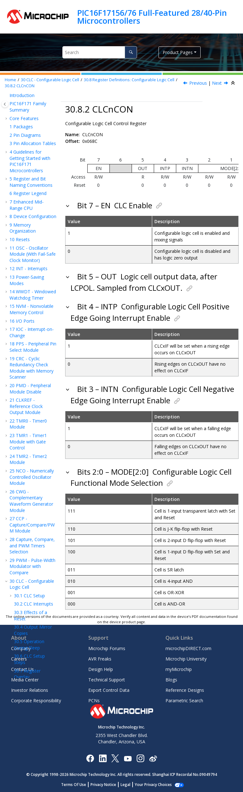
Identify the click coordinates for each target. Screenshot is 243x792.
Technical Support (106, 680)
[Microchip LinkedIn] (103, 758)
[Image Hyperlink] (128, 758)
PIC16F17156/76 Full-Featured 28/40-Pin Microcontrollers (152, 16)
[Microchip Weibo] (153, 758)
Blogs (171, 680)
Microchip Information (32, 610)
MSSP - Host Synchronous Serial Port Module (28, 337)
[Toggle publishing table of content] (5, 104)
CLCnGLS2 (37, 285)
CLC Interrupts (33, 101)
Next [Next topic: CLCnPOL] (217, 83)
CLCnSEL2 (35, 251)
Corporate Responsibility (36, 701)
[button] (11, 101)
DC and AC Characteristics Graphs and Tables (32, 566)
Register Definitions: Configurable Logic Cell (129, 79)
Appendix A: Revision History (25, 598)
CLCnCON (19, 85)
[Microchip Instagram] (140, 758)
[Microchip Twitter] (115, 758)
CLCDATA (36, 302)
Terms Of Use (77, 784)
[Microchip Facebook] (90, 758)
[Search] (131, 52)
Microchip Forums (106, 648)
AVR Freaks (99, 659)
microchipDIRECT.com (188, 648)
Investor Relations (29, 690)
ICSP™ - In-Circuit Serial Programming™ (31, 525)
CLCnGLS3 (37, 293)
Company (21, 648)
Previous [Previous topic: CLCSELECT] (198, 83)
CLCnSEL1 (35, 243)
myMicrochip (178, 669)
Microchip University (186, 659)
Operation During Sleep (29, 141)
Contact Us (22, 669)
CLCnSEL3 (35, 260)
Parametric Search (184, 701)
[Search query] (99, 52)
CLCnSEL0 (35, 234)
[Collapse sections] (233, 83)
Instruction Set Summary (27, 511)
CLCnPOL (34, 226)
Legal (129, 784)
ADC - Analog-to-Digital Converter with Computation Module (31, 391)
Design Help (100, 669)
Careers (19, 659)
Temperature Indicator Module (26, 473)
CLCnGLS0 (35, 268)
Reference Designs (184, 690)
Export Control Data (108, 690)
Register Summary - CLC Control (30, 316)
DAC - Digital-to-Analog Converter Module (29, 426)
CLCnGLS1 (35, 276)
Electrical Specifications (23, 548)
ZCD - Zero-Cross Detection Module (30, 488)
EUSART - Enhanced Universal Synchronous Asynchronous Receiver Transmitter (30, 364)
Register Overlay (27, 171)
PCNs (94, 701)
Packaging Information (23, 584)
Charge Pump (26, 499)
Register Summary (31, 537)
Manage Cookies (153, 784)
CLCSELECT (37, 209)
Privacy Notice (107, 784)
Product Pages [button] (178, 52)
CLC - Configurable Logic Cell (50, 79)
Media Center (25, 680)
